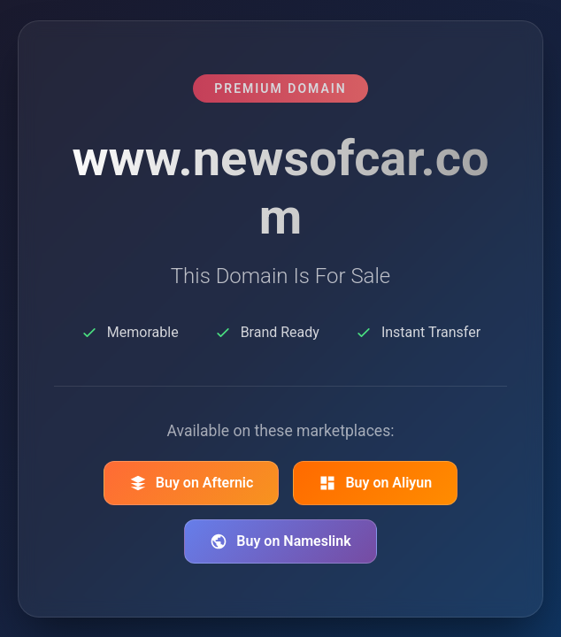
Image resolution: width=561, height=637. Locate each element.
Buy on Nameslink (280, 541)
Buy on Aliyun (375, 483)
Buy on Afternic (191, 483)
